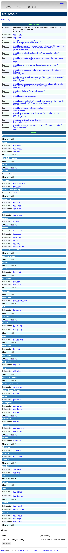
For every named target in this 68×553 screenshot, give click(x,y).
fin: (17, 221)
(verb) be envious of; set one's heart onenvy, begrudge (28, 109)
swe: (17, 469)
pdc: (17, 393)
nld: (17, 371)
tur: (17, 506)
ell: (16, 193)
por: (17, 406)
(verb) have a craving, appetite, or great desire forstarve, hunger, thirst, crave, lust (32, 42)
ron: (16, 422)
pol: (17, 400)
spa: (17, 457)
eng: (17, 34)
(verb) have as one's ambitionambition (24, 97)
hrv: (17, 272)
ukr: (17, 515)
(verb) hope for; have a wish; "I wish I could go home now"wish (35, 66)
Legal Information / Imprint (48, 550)
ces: (17, 145)
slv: (16, 450)
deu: (19, 183)
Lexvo (3, 550)
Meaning (34, 133)
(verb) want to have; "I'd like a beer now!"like (28, 92)
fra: (18, 231)
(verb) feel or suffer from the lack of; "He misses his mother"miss (36, 54)
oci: (17, 387)
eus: (17, 215)
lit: (16, 349)
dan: (17, 174)
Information (34, 24)
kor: (17, 326)
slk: (17, 441)
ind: (20, 300)
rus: (18, 428)
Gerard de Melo (23, 550)
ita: (17, 310)
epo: (16, 202)
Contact (32, 7)
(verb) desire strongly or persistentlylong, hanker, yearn (27, 121)
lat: (18, 339)
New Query (5, 20)
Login (62, 3)
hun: (16, 281)
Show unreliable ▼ (9, 139)
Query (20, 7)
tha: (17, 492)
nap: (16, 365)
